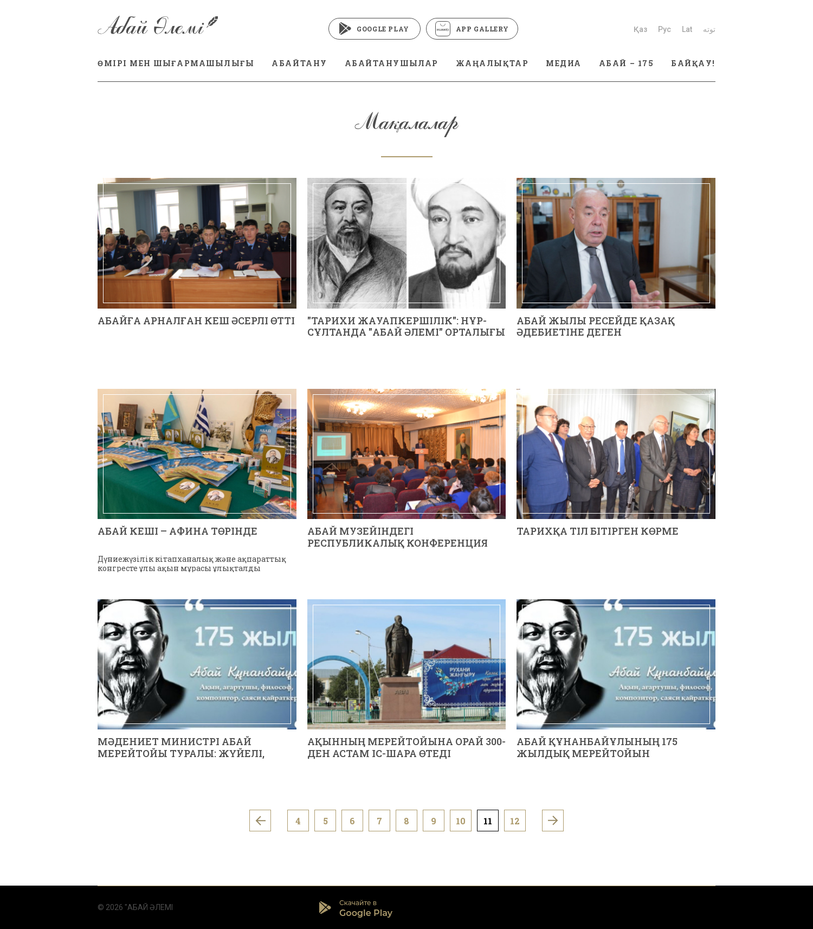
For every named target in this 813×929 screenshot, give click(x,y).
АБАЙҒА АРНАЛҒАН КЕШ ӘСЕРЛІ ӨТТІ (196, 320)
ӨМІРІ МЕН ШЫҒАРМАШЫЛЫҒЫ (176, 63)
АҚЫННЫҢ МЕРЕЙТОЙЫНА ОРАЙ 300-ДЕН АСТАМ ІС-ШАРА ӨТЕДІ (406, 747)
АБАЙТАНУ (299, 63)
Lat (687, 29)
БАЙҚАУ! (693, 63)
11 (487, 821)
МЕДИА (564, 63)
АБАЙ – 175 (626, 63)
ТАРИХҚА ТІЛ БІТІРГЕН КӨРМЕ (598, 530)
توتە (709, 29)
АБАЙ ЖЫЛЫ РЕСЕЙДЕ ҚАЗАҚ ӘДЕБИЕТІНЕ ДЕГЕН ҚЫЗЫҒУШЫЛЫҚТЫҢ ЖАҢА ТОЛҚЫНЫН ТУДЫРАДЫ (596, 338)
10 (461, 821)
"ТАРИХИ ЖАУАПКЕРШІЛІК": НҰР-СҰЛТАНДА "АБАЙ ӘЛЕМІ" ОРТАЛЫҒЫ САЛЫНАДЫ (406, 332)
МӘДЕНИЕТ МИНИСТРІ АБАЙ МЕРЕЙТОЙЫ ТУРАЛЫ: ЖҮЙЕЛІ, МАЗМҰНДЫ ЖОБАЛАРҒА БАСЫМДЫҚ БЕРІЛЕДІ (181, 759)
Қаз (640, 29)
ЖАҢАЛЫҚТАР (492, 63)
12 (515, 821)
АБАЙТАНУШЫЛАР (391, 63)
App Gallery (472, 28)
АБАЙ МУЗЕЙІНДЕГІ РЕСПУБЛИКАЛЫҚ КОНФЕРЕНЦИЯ (397, 536)
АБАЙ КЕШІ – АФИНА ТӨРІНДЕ (177, 530)
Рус (664, 29)
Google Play (374, 28)
